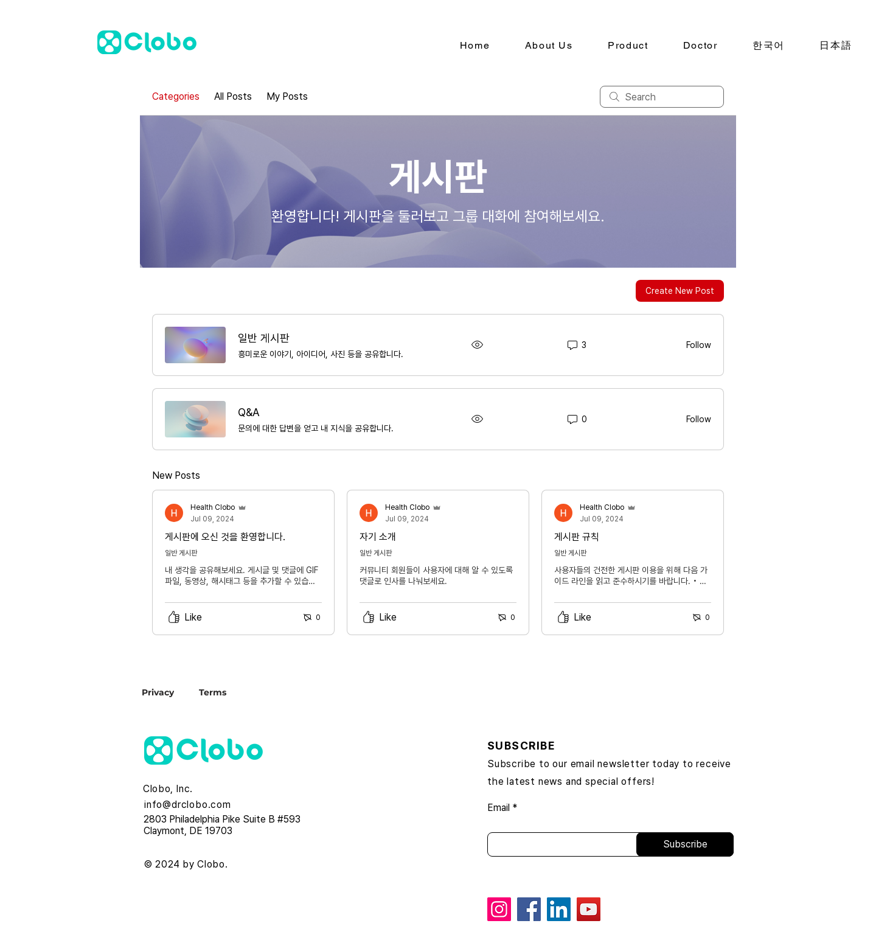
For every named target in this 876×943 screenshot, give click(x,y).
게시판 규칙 (576, 537)
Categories (176, 96)
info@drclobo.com (187, 804)
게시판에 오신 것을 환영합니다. (225, 537)
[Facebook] (529, 909)
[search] (662, 97)
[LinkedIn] (559, 909)
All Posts (233, 96)
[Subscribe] (685, 844)
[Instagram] (499, 909)
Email (498, 808)
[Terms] (212, 692)
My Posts (287, 96)
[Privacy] (168, 692)
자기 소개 (378, 537)
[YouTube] (588, 909)
